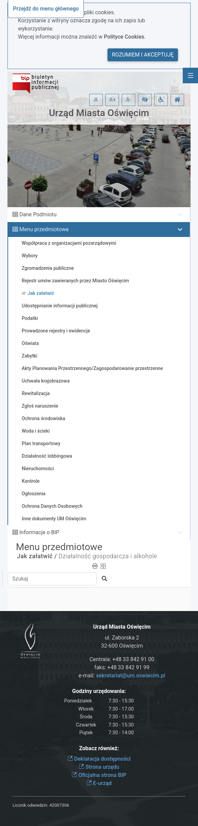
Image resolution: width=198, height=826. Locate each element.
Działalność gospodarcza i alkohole (108, 556)
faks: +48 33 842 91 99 (121, 667)
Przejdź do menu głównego (46, 8)
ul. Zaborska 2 (122, 637)
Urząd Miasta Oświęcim (99, 112)
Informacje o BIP (39, 532)
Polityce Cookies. (125, 37)
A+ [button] (112, 99)
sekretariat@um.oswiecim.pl (130, 675)
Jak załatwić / (37, 556)
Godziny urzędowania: (99, 691)
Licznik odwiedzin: (30, 805)
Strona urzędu (99, 767)
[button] (145, 100)
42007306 (59, 805)
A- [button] (128, 99)
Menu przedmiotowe (44, 229)
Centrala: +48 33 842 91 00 (122, 659)
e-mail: (122, 675)
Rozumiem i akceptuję (143, 54)
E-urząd (99, 783)
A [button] (96, 99)
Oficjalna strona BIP (99, 775)
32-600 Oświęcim (122, 646)
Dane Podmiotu (38, 214)
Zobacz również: (99, 748)
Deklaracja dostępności (99, 759)
